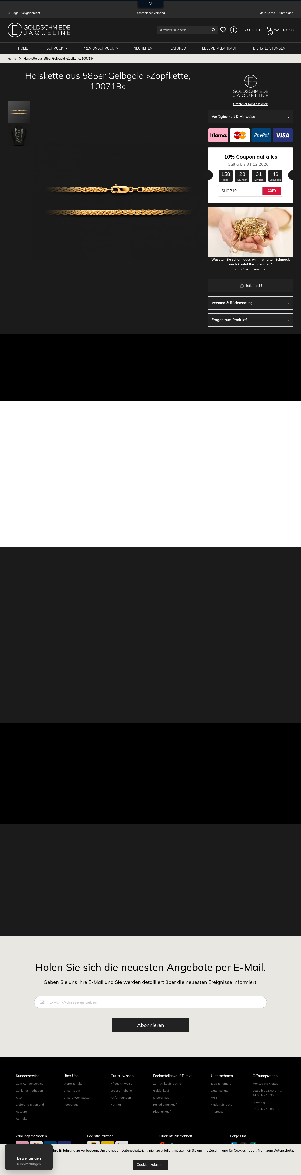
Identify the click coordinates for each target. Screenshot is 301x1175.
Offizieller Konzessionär (250, 104)
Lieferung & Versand (30, 1104)
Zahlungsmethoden (29, 1090)
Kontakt (21, 1118)
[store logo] (39, 30)
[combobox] (187, 30)
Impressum (218, 1111)
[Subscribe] (150, 1025)
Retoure (21, 1111)
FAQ (19, 1097)
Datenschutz (219, 1090)
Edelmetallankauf (219, 48)
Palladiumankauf (165, 1104)
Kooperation (71, 1104)
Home (12, 58)
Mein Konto (267, 13)
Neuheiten (143, 48)
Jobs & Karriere (221, 1083)
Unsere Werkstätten (77, 1097)
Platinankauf (162, 1111)
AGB (214, 1097)
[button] (245, 30)
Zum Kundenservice (29, 1083)
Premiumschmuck (99, 48)
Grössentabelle (121, 1090)
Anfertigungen (121, 1097)
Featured (177, 48)
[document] (150, 1159)
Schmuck (55, 48)
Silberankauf (161, 1097)
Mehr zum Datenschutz (275, 1150)
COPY (272, 191)
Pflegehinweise (121, 1083)
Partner (116, 1104)
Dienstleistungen (269, 48)
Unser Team (71, 1090)
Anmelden (286, 13)
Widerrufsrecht (221, 1104)
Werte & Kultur (73, 1083)
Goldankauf (161, 1090)
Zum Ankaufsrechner (251, 269)
